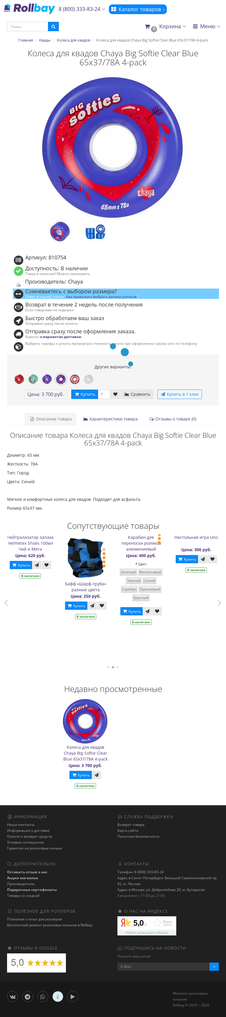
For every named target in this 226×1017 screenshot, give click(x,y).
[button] (165, 27)
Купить (23, 565)
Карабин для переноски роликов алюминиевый (144, 543)
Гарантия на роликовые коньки (34, 848)
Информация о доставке (28, 830)
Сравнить (137, 394)
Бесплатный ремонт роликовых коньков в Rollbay (49, 924)
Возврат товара (130, 824)
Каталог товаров (137, 9)
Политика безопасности (138, 836)
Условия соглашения (25, 842)
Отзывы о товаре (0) (172, 419)
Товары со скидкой (23, 895)
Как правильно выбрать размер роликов (101, 296)
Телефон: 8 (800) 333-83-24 (140, 871)
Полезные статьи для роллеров (34, 919)
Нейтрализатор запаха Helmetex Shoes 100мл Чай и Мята (33, 543)
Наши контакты (20, 824)
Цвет (145, 564)
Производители (21, 883)
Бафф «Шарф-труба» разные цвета (88, 586)
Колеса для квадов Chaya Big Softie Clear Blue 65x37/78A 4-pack (85, 753)
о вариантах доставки (60, 336)
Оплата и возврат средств (29, 836)
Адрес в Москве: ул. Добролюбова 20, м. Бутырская (161, 889)
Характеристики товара (110, 419)
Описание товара (50, 419)
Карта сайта (127, 830)
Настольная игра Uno (199, 537)
